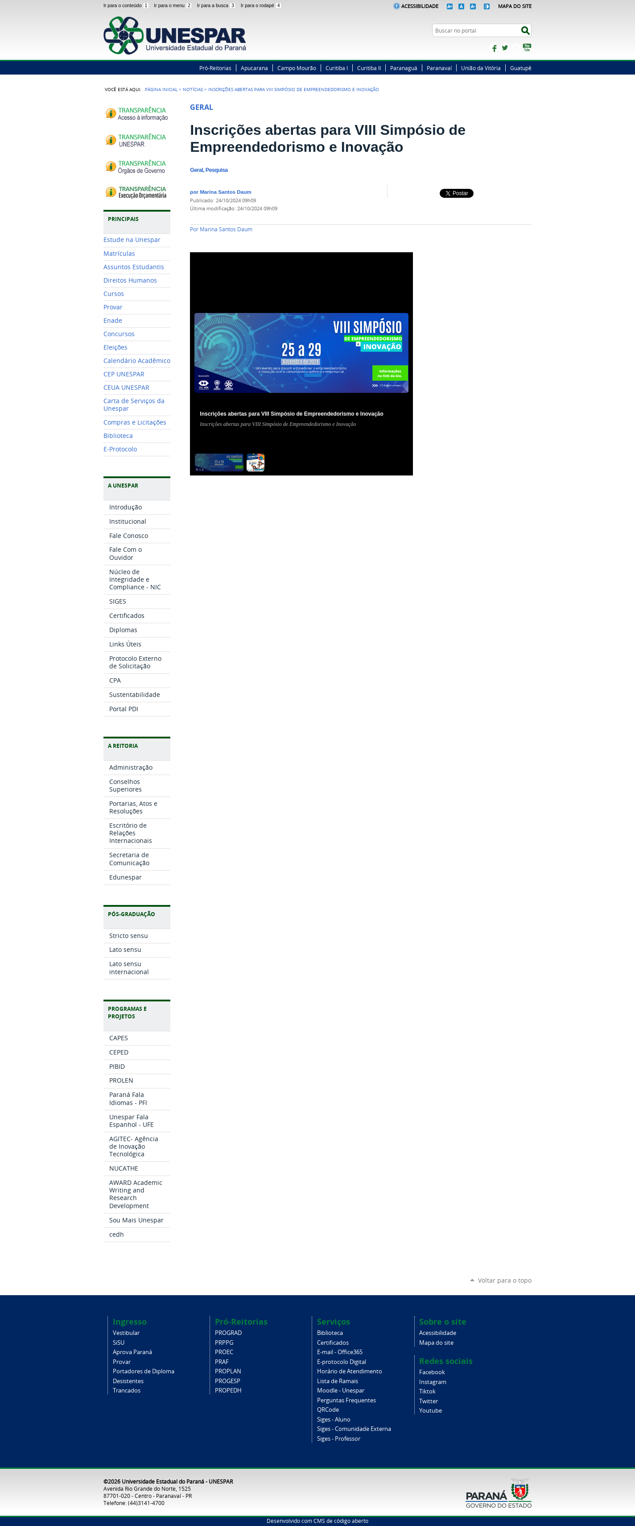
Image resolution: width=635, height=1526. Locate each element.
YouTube (527, 47)
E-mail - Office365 (340, 1352)
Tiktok (427, 1391)
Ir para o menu (173, 5)
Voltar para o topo (505, 1280)
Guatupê (521, 67)
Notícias (193, 89)
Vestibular (126, 1333)
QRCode (328, 1409)
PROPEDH (228, 1390)
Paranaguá (403, 67)
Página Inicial (161, 89)
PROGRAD (228, 1333)
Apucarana (254, 67)
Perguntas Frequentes (346, 1400)
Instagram (515, 47)
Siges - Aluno (333, 1419)
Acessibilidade (419, 6)
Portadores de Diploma (143, 1371)
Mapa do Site (515, 6)
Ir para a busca (217, 5)
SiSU (118, 1343)
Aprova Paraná (132, 1352)
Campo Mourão (296, 67)
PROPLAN (228, 1371)
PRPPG (224, 1343)
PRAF (222, 1362)
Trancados (126, 1390)
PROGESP (227, 1381)
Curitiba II (369, 67)
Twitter (504, 47)
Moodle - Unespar (340, 1390)
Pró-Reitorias (215, 67)
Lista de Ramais (337, 1381)
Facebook (493, 47)
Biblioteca (330, 1333)
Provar (122, 1362)
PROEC (224, 1352)
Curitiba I (337, 67)
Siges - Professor (338, 1439)
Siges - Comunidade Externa (354, 1429)
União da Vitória (481, 67)
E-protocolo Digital (341, 1362)
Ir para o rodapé (261, 5)
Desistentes (128, 1381)
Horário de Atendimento (349, 1371)
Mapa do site (436, 1343)
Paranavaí (439, 67)
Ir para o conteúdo (126, 5)
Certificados (333, 1343)
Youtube (430, 1410)
